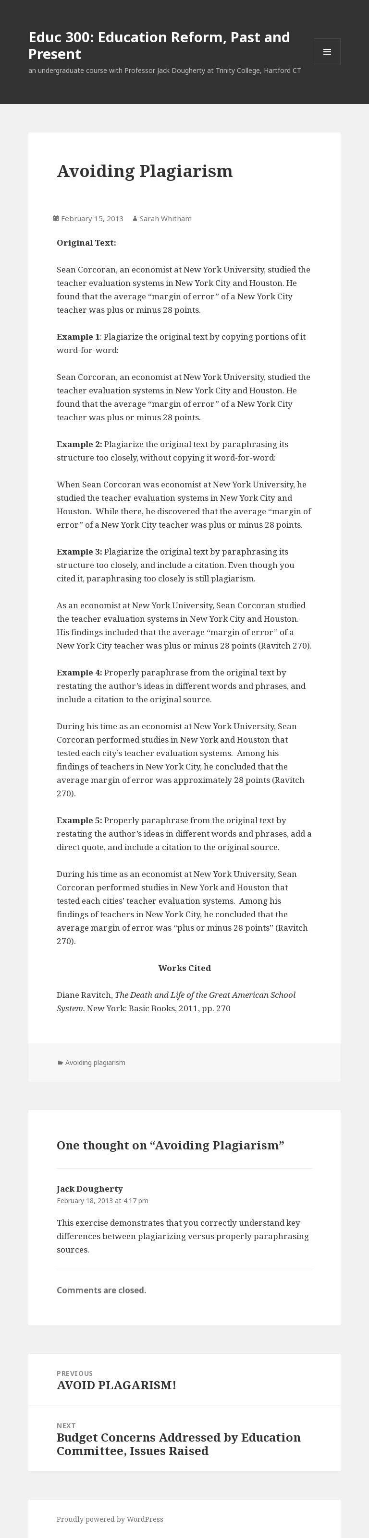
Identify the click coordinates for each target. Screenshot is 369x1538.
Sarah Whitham (166, 218)
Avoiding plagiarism (95, 1062)
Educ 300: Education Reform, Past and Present (159, 45)
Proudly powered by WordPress (110, 1519)
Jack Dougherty (90, 1188)
